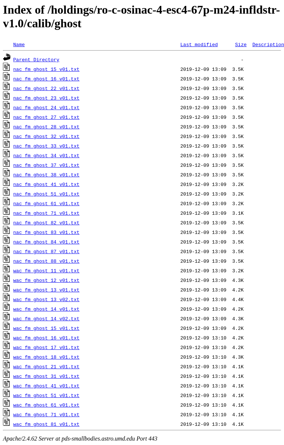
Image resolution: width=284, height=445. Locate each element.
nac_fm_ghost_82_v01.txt (46, 222)
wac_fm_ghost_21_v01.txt (46, 366)
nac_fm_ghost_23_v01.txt (46, 97)
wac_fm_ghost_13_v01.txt (46, 289)
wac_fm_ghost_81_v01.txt (46, 424)
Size (240, 44)
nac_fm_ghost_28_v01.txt (46, 126)
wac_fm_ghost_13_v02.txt (46, 299)
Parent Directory (36, 59)
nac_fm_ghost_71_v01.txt (46, 213)
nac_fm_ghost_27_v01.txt (46, 117)
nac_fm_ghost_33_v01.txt (46, 145)
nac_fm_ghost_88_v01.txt (46, 261)
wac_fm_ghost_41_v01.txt (46, 385)
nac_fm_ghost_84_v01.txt (46, 241)
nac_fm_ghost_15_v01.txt (46, 69)
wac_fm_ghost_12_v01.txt (46, 280)
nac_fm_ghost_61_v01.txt (46, 203)
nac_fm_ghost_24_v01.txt (46, 107)
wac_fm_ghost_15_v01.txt (46, 328)
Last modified (199, 44)
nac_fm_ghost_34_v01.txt (46, 155)
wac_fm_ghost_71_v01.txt (46, 414)
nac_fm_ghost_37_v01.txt (46, 165)
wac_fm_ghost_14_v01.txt (46, 309)
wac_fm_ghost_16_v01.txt (46, 337)
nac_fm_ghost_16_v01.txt (46, 78)
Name (19, 44)
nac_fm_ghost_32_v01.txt (46, 136)
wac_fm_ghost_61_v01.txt (46, 404)
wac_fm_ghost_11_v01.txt (46, 270)
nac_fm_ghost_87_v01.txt (46, 251)
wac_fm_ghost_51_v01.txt (46, 395)
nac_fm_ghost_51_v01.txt (46, 193)
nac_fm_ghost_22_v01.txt (46, 88)
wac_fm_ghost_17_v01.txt (46, 347)
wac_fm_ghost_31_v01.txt (46, 376)
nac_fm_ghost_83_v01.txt (46, 232)
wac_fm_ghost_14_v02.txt (46, 318)
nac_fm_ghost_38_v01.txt (46, 174)
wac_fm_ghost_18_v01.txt (46, 356)
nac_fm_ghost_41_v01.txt (46, 184)
